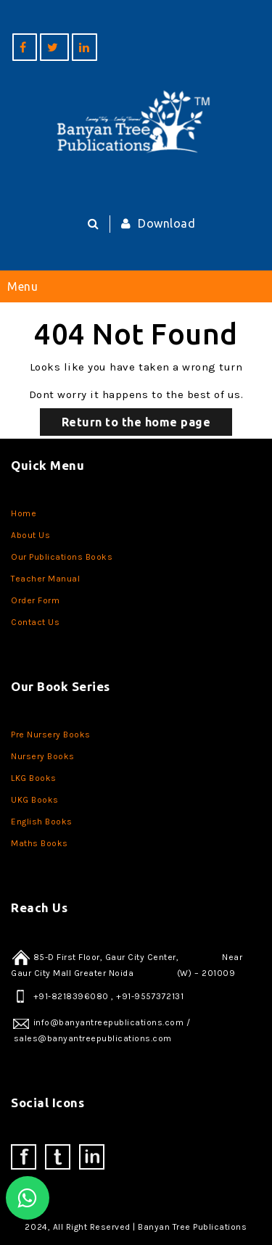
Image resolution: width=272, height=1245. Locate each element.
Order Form (35, 600)
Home (23, 513)
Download (155, 223)
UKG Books (35, 800)
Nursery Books (43, 756)
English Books (42, 821)
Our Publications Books (61, 557)
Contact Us (35, 622)
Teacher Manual (45, 579)
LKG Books (34, 778)
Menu (22, 286)
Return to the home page (136, 422)
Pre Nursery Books (51, 734)
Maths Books (39, 843)
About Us (30, 535)
